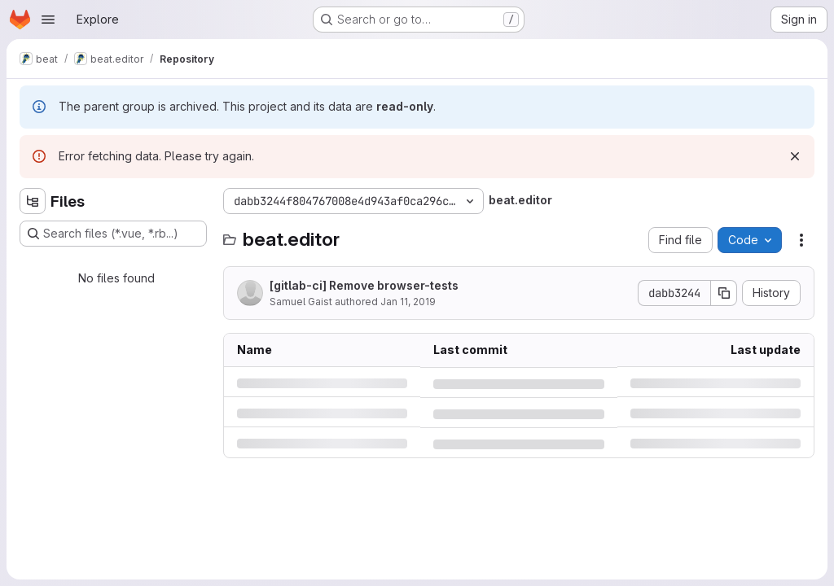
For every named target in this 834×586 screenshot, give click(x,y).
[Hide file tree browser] (33, 201)
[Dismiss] (795, 156)
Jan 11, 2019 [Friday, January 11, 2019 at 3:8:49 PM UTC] (408, 301)
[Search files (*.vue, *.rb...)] (113, 234)
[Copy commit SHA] (724, 293)
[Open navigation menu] (48, 20)
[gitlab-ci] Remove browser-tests (364, 285)
